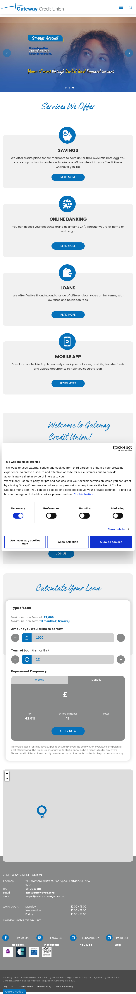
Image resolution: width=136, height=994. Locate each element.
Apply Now (68, 733)
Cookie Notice (83, 494)
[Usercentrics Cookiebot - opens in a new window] (115, 448)
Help (5, 988)
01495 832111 (33, 890)
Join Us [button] (61, 554)
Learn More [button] (68, 384)
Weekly (39, 681)
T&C (13, 988)
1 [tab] (66, 88)
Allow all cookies (111, 541)
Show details (116, 529)
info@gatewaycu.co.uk (41, 894)
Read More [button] (68, 177)
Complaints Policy (64, 988)
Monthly (96, 681)
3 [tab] (73, 88)
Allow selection (68, 541)
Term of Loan (30, 652)
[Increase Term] (120, 660)
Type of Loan (21, 609)
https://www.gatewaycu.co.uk (46, 898)
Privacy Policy (44, 988)
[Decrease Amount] (15, 638)
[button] (7, 53)
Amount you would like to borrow (37, 630)
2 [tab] (69, 88)
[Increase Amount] (120, 638)
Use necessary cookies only (25, 542)
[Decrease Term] (15, 660)
